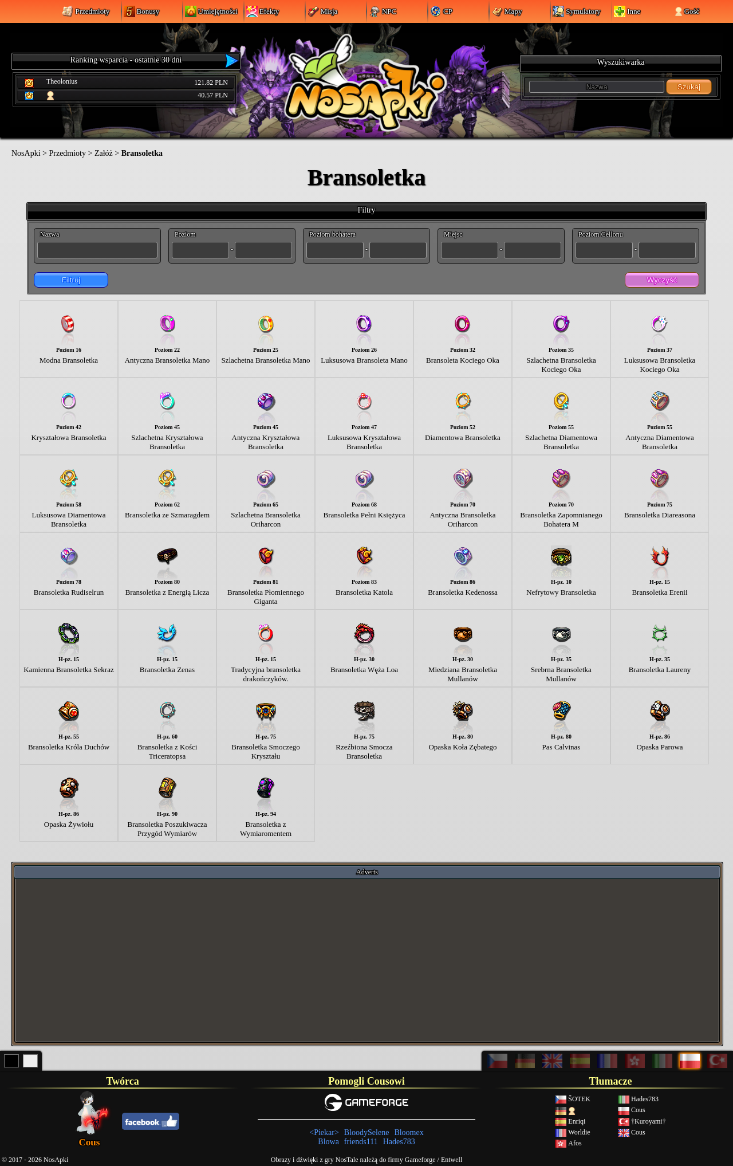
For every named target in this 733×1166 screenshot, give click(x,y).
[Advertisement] (367, 960)
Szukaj (688, 87)
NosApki (26, 153)
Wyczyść (662, 280)
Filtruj (71, 280)
